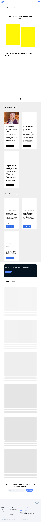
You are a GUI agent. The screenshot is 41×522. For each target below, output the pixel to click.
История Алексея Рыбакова (20, 9)
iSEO (10, 513)
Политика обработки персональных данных (8, 519)
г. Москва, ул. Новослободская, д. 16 (27, 513)
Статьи (2, 509)
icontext (11, 507)
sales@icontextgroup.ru (24, 507)
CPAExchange (12, 514)
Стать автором (3, 513)
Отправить (29, 490)
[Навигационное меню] (39, 1)
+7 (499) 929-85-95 (23, 510)
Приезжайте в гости (23, 512)
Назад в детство (27, 7)
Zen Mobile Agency (13, 509)
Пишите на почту (23, 505)
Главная (9, 7)
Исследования (3, 511)
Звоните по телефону (23, 509)
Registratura (12, 511)
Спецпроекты (17, 7)
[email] (16, 490)
